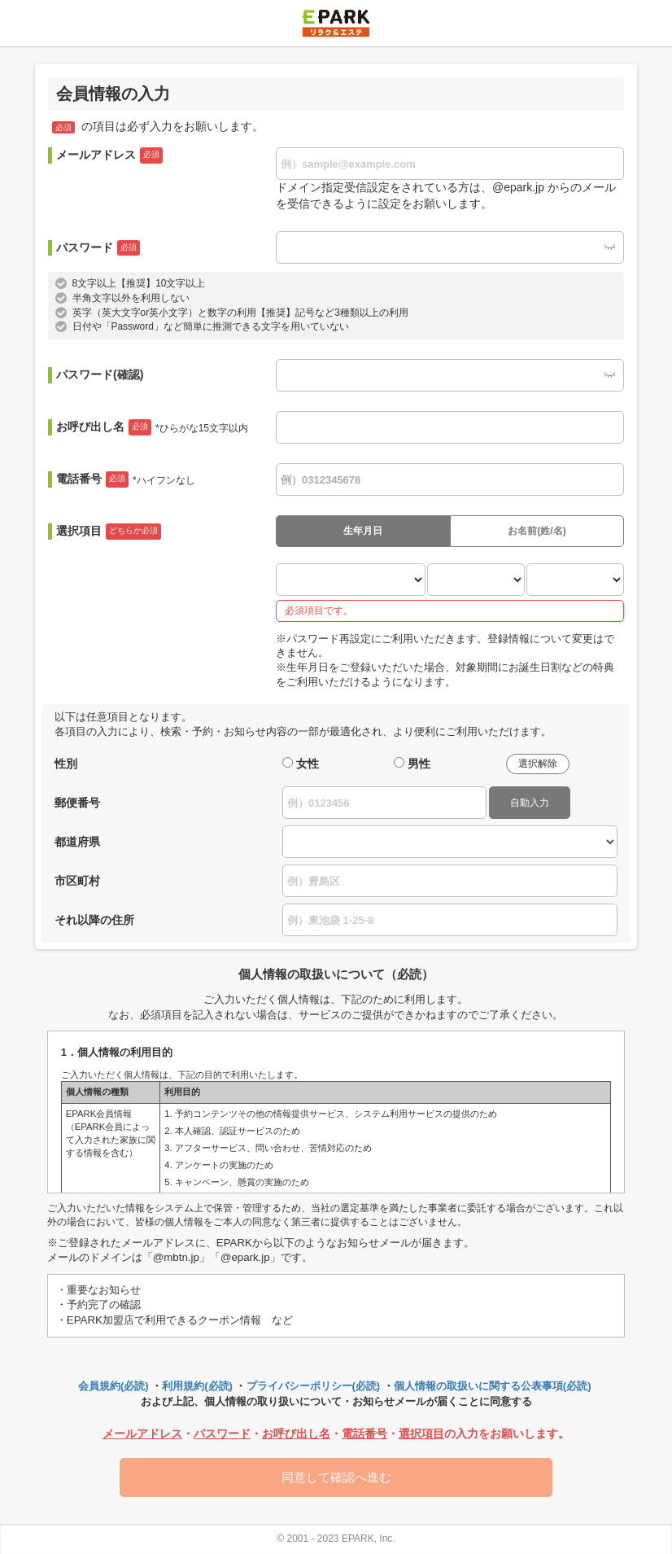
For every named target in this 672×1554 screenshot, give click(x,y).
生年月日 (362, 530)
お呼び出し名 (152, 427)
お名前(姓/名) (536, 530)
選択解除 (537, 763)
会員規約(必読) (113, 1386)
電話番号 (125, 479)
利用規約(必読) (197, 1386)
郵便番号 (77, 802)
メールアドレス (109, 155)
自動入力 (529, 802)
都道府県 (77, 841)
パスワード (98, 248)
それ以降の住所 (94, 919)
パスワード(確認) (99, 374)
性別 (66, 763)
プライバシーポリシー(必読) (314, 1386)
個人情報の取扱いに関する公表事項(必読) (492, 1386)
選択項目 (108, 531)
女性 (307, 763)
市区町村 (77, 880)
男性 (419, 763)
